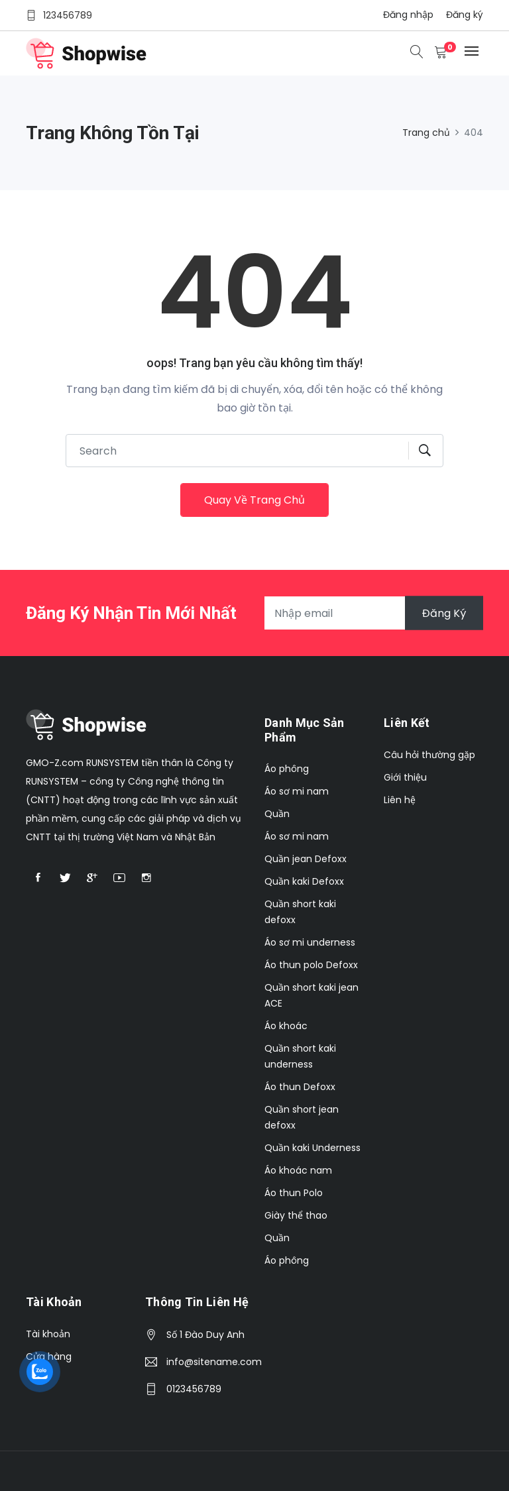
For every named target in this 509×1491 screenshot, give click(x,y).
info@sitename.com (214, 1361)
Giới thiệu (405, 777)
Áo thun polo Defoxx (311, 964)
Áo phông (286, 768)
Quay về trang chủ (254, 500)
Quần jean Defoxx (305, 858)
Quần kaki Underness (312, 1147)
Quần (277, 813)
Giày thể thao (295, 1215)
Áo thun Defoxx (299, 1086)
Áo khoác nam (298, 1170)
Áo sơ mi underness (309, 942)
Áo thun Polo (293, 1192)
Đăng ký (464, 14)
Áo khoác (286, 1025)
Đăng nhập (408, 14)
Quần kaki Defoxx (304, 881)
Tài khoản (48, 1334)
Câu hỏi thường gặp (429, 754)
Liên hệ (400, 799)
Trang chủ (426, 132)
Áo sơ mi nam (296, 791)
